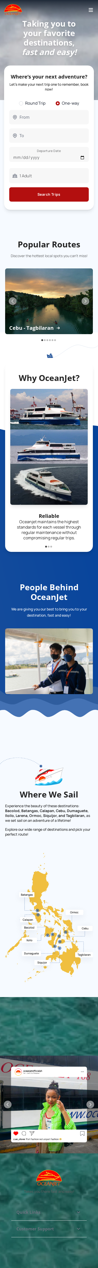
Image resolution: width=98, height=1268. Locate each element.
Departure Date (49, 151)
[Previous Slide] (12, 301)
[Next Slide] (85, 301)
